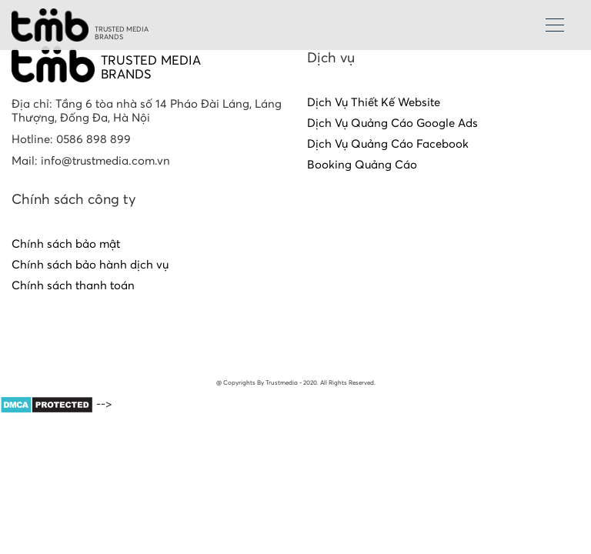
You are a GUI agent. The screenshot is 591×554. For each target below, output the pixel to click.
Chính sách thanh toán (73, 286)
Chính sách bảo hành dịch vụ (90, 265)
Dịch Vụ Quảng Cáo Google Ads (392, 123)
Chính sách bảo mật (66, 244)
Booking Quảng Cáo (362, 165)
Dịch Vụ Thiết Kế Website (373, 102)
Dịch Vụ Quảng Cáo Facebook (388, 144)
